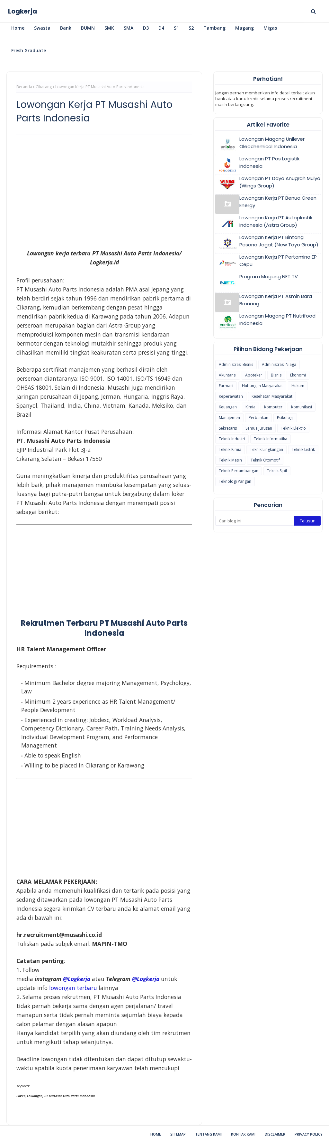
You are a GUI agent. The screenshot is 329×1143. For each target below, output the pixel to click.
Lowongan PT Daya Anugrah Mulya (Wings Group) (279, 182)
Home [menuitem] (17, 28)
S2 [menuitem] (191, 28)
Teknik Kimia (230, 449)
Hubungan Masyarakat (262, 385)
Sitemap (178, 1134)
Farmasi (226, 385)
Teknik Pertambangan (238, 470)
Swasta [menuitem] (42, 28)
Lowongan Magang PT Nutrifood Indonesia (277, 319)
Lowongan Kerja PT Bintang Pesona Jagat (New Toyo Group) (278, 241)
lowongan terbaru (73, 988)
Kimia (250, 407)
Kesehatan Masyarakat (272, 396)
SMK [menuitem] (109, 28)
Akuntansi (227, 375)
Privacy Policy (309, 1134)
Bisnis (276, 375)
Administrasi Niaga (279, 364)
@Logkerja (76, 979)
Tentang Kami (208, 1134)
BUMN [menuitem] (88, 28)
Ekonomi (298, 375)
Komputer (273, 407)
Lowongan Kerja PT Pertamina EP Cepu (278, 260)
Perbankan (258, 417)
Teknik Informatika (270, 439)
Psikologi (285, 417)
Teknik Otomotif (265, 460)
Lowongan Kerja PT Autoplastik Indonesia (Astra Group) (275, 221)
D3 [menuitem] (146, 28)
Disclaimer (275, 1134)
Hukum (297, 385)
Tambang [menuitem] (214, 28)
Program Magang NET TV (268, 276)
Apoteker (253, 375)
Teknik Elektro (293, 428)
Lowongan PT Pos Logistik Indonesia (269, 162)
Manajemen (229, 417)
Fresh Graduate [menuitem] (28, 50)
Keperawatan (231, 396)
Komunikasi (301, 407)
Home (155, 1134)
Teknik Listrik (303, 449)
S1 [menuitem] (176, 28)
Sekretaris (228, 428)
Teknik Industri (232, 439)
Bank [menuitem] (65, 28)
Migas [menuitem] (270, 28)
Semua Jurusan (258, 428)
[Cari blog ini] (254, 521)
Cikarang (44, 87)
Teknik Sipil (277, 470)
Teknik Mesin (230, 460)
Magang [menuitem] (244, 28)
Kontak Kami (243, 1134)
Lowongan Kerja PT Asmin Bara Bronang (275, 300)
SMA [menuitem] (128, 28)
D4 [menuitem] (161, 28)
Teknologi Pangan (235, 481)
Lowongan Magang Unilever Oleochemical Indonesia (272, 143)
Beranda (24, 87)
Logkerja (22, 11)
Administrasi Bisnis (236, 364)
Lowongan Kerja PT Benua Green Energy (277, 202)
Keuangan (228, 407)
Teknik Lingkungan (266, 449)
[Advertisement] (104, 186)
